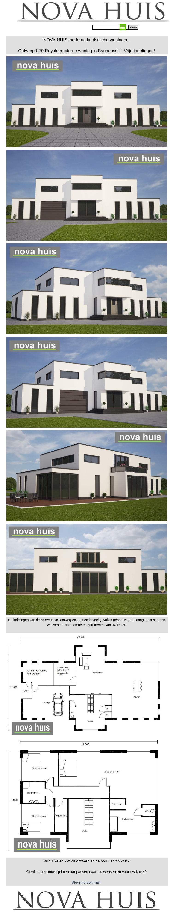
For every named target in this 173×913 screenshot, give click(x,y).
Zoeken (134, 27)
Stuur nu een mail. (87, 882)
